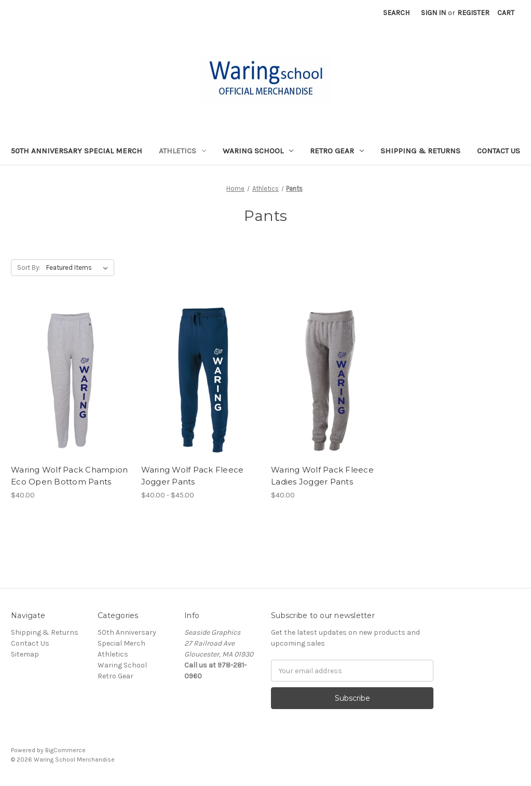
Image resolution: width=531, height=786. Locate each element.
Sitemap (25, 654)
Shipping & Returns (420, 150)
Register (473, 12)
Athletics (182, 150)
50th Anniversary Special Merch (76, 150)
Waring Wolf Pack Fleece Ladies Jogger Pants (322, 476)
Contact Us (498, 150)
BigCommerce (65, 750)
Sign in (433, 12)
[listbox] (79, 268)
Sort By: (28, 267)
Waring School (258, 150)
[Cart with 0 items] (506, 12)
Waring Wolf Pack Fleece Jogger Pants (192, 476)
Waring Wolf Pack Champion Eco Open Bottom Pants (69, 476)
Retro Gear (337, 150)
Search (396, 12)
